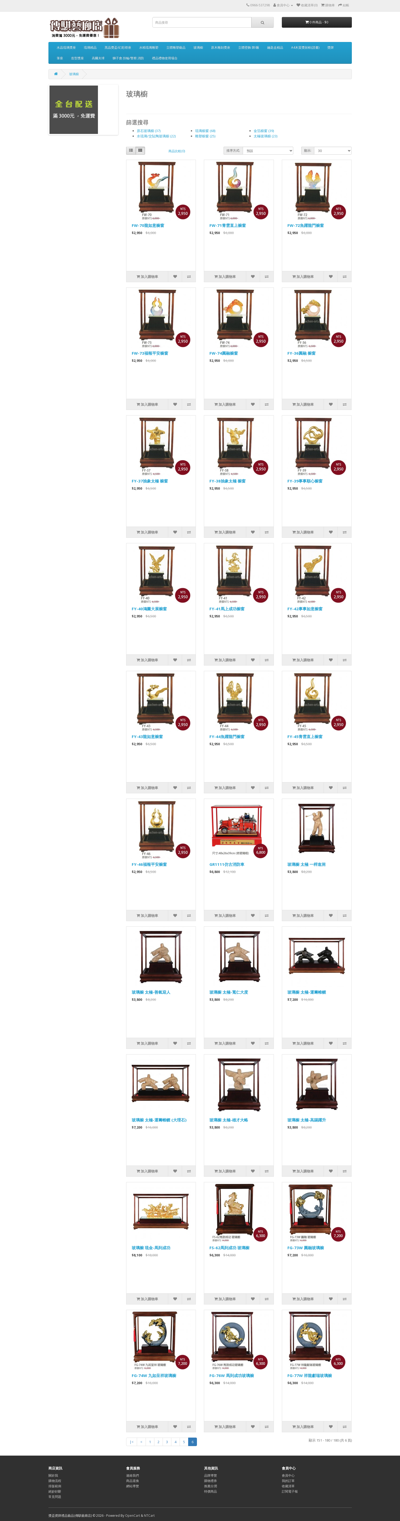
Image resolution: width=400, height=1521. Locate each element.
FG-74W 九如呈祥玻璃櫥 (154, 1375)
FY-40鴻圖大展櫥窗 (149, 608)
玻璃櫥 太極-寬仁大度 (228, 992)
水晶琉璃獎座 (66, 47)
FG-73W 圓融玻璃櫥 (305, 1247)
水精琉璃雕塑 (148, 47)
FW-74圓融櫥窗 (223, 353)
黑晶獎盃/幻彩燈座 (118, 47)
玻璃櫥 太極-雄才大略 (228, 1119)
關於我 (53, 1475)
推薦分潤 (210, 1486)
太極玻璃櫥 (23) (265, 136)
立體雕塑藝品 (175, 47)
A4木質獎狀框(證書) (305, 47)
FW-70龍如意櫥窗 (148, 225)
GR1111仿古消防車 (226, 864)
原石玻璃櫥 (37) (148, 130)
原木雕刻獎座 (220, 47)
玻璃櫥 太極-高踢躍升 (306, 1119)
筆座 (60, 58)
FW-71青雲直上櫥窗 (227, 225)
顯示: (307, 150)
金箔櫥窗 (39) (264, 130)
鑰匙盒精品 (275, 47)
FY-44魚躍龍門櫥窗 (227, 736)
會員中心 (288, 1475)
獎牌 (330, 47)
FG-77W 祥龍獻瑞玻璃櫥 (309, 1375)
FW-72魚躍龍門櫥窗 (305, 225)
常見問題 (54, 1496)
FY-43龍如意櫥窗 (147, 736)
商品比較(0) (176, 151)
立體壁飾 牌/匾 (248, 47)
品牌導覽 (210, 1475)
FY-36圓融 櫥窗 (301, 353)
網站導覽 (132, 1486)
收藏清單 (288, 1486)
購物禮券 (210, 1480)
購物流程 (54, 1480)
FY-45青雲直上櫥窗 (305, 736)
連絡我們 (132, 1475)
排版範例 (54, 1486)
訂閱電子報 (290, 1491)
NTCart (149, 1515)
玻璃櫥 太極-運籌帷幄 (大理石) (159, 1119)
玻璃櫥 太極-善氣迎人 (151, 992)
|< (132, 1441)
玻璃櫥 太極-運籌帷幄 (306, 992)
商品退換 (132, 1480)
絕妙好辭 (54, 1491)
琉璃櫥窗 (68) (205, 130)
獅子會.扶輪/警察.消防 (128, 58)
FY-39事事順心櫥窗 (305, 481)
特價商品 (210, 1491)
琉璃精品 (90, 47)
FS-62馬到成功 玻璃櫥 (229, 1247)
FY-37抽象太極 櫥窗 (150, 481)
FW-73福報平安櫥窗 (150, 353)
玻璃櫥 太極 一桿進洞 (306, 864)
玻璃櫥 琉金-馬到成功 (151, 1247)
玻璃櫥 (198, 47)
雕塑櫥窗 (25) (205, 136)
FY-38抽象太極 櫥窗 (227, 481)
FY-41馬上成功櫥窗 (227, 608)
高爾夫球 (98, 58)
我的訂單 (288, 1480)
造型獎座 (77, 58)
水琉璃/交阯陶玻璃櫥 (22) (156, 136)
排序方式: (233, 150)
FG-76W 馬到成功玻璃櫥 (231, 1375)
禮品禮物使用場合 (165, 58)
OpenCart (132, 1515)
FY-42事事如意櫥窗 (305, 608)
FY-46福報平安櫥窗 (149, 864)
